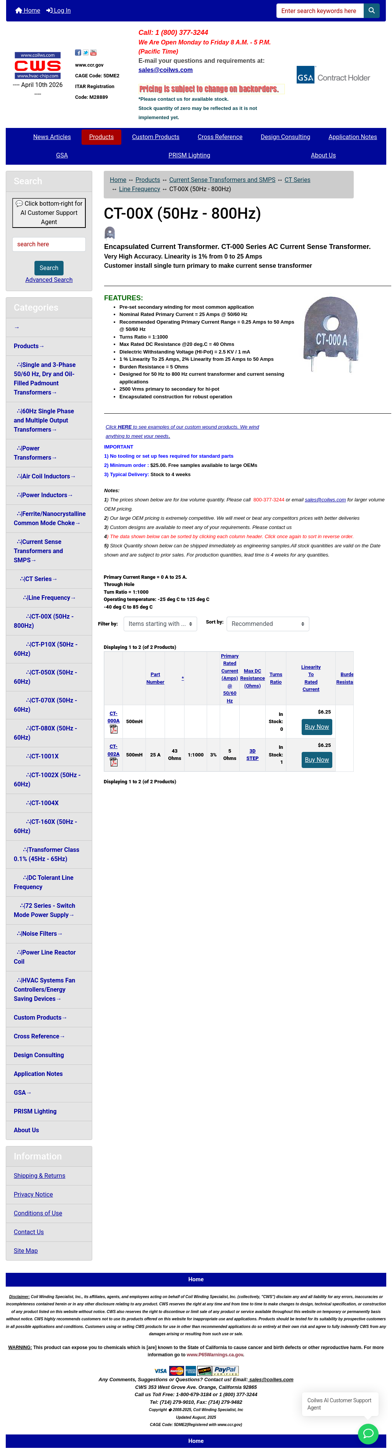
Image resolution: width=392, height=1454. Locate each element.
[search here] (49, 244)
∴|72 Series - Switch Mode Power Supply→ (44, 910)
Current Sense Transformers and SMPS (222, 179)
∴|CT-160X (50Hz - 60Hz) (45, 826)
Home (27, 10)
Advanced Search (49, 279)
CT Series (297, 179)
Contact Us (29, 1232)
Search (48, 268)
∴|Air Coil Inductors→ (45, 476)
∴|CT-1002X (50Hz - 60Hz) (47, 779)
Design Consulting (285, 137)
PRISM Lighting (189, 155)
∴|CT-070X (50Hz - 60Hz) (45, 705)
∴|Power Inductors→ (44, 495)
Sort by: (215, 622)
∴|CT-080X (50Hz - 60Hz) (45, 733)
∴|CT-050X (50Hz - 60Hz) (45, 677)
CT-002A (113, 754)
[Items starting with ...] (160, 624)
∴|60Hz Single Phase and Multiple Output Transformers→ (44, 420)
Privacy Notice (33, 1194)
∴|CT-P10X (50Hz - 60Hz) (46, 649)
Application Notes (352, 137)
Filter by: (108, 624)
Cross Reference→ (39, 1036)
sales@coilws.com (325, 500)
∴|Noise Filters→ (38, 933)
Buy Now (317, 726)
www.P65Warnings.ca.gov (215, 1354)
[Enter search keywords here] (320, 10)
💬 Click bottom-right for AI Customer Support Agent (49, 213)
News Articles (52, 137)
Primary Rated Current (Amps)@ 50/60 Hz (229, 678)
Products (101, 137)
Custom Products (156, 137)
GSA (62, 155)
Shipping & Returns (39, 1175)
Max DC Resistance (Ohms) (252, 678)
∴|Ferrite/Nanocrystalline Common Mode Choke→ (50, 518)
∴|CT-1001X (36, 756)
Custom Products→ (41, 1017)
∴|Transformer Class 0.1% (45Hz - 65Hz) (46, 854)
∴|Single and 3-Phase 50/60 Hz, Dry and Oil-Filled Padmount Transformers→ (45, 378)
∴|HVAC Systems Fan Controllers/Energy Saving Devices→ (44, 989)
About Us (323, 155)
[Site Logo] (38, 65)
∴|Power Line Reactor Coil (45, 957)
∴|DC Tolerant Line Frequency (44, 882)
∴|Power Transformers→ (35, 453)
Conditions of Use (38, 1213)
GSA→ (23, 1092)
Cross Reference (220, 137)
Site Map (26, 1250)
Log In (58, 10)
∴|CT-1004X (36, 803)
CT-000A (113, 721)
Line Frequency (139, 189)
